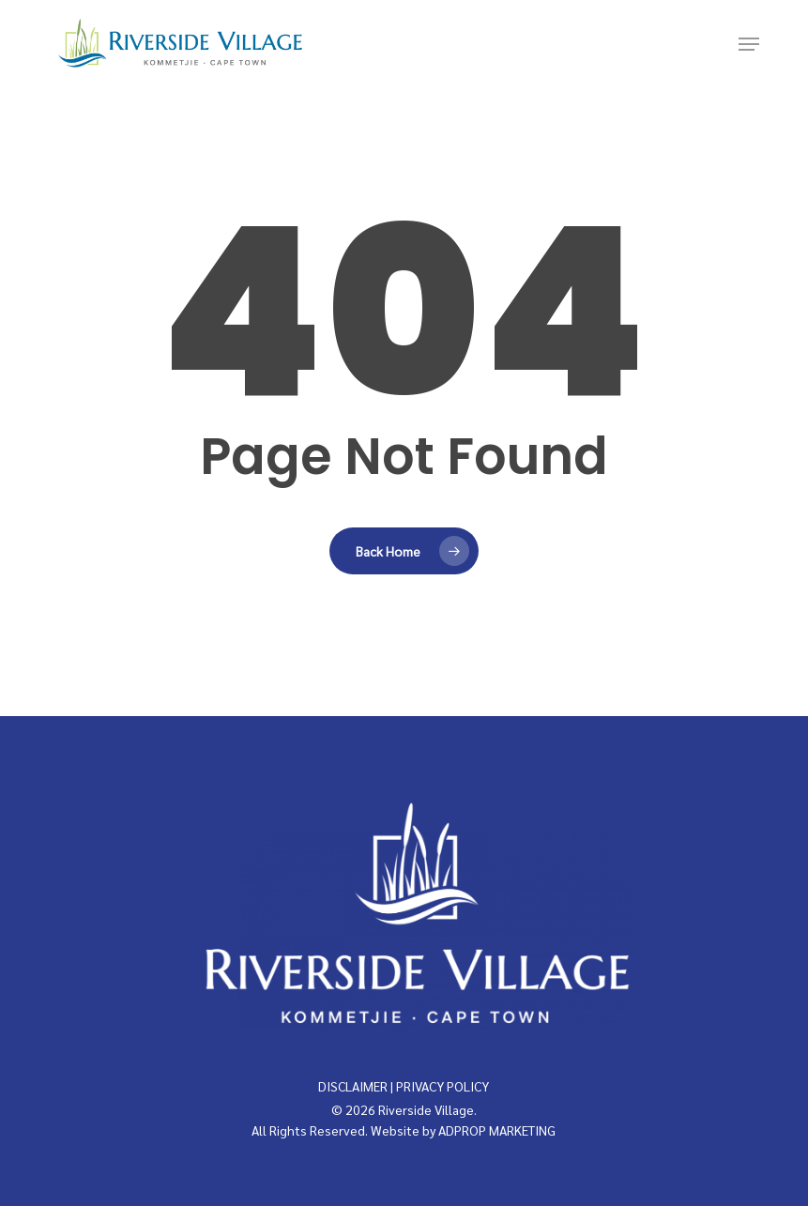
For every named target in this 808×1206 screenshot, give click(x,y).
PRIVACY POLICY (442, 1085)
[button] (749, 44)
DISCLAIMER (353, 1085)
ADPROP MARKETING (497, 1130)
